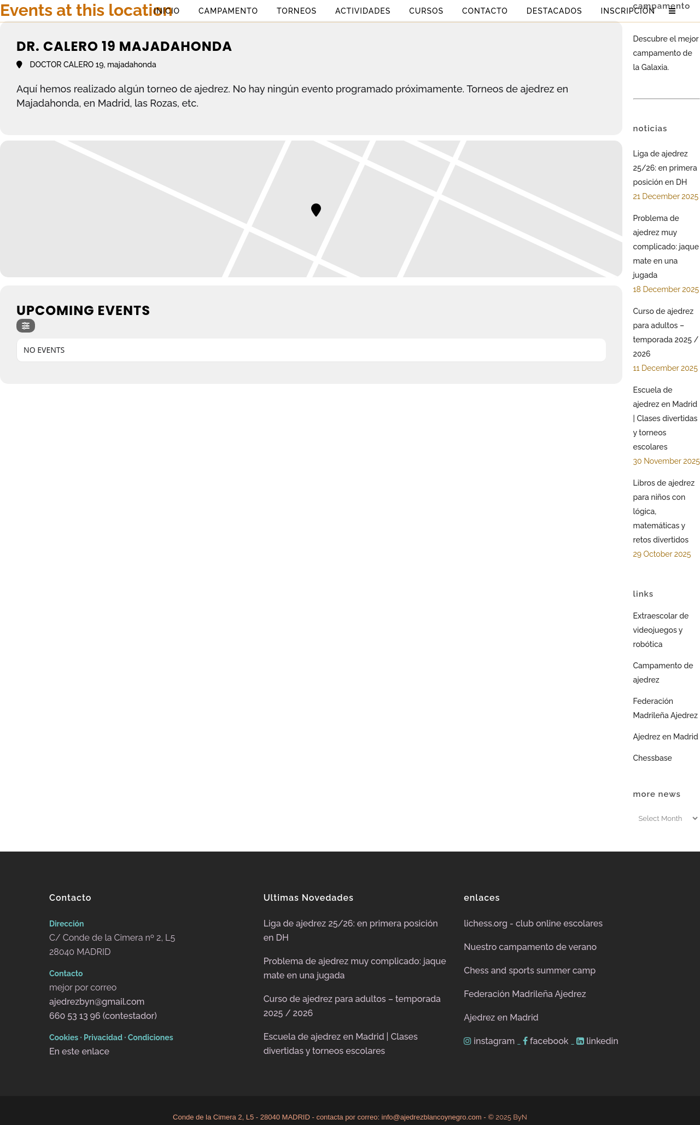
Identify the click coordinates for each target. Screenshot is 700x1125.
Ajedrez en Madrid (665, 736)
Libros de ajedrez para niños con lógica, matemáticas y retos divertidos (664, 511)
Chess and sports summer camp (530, 970)
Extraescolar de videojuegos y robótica (661, 630)
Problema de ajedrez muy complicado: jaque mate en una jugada (666, 246)
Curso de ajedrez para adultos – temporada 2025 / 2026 (666, 332)
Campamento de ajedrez (663, 672)
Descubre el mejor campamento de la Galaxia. (666, 53)
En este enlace (79, 1051)
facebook (546, 1041)
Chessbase (652, 758)
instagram (490, 1041)
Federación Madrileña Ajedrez (665, 708)
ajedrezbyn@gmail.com (96, 1001)
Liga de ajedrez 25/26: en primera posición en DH (665, 167)
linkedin (597, 1041)
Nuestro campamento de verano (530, 947)
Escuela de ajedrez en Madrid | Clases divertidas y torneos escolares (665, 418)
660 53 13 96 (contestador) (103, 1016)
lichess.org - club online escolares (533, 923)
